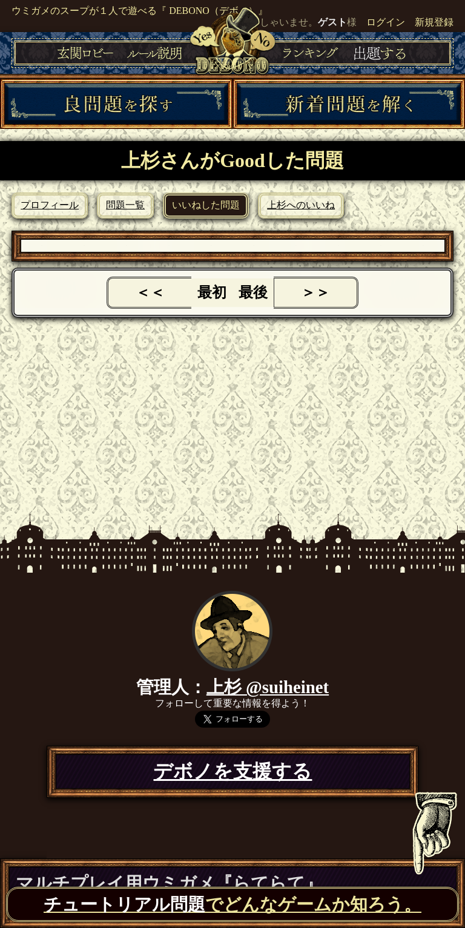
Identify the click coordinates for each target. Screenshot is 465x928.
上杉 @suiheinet (267, 687)
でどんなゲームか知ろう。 (232, 904)
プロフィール (50, 205)
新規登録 (434, 22)
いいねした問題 (206, 205)
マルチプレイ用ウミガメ (169, 883)
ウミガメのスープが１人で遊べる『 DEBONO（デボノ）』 (140, 10)
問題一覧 (125, 205)
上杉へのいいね (301, 205)
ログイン (385, 22)
